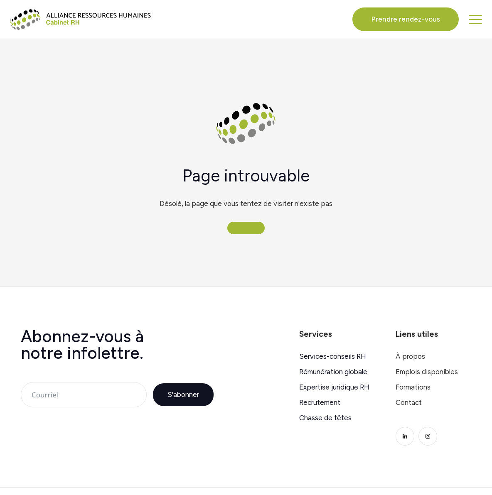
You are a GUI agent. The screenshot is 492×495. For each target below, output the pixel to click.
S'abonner (183, 394)
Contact (409, 402)
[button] (475, 19)
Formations (413, 387)
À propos (410, 356)
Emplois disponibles (427, 371)
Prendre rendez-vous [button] (405, 19)
